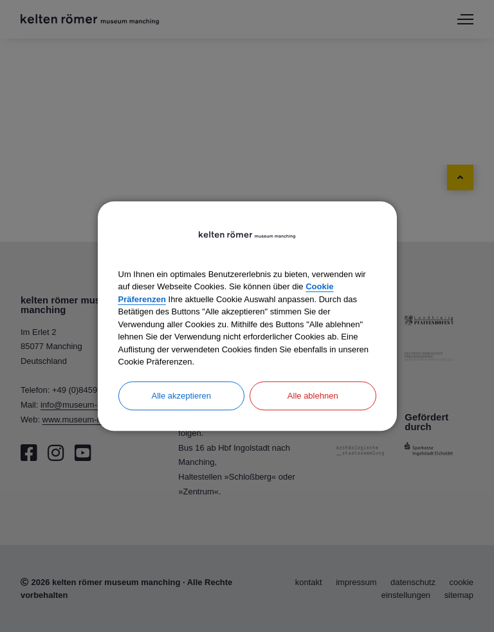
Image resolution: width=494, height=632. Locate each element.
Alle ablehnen (313, 396)
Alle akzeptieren (182, 396)
